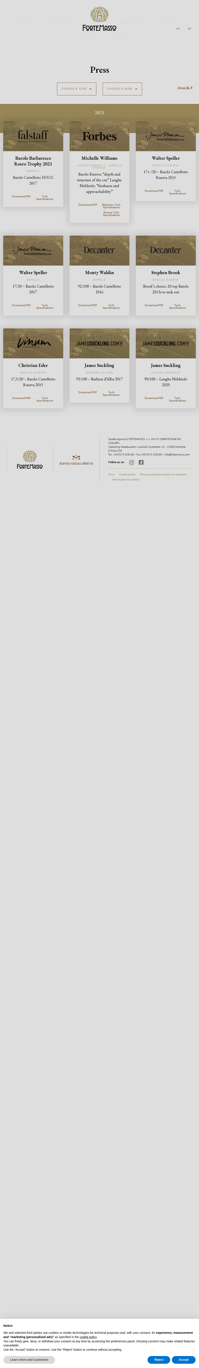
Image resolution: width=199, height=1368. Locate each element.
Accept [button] (184, 1359)
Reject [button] (158, 1359)
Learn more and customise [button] (29, 1359)
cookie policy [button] (88, 1337)
